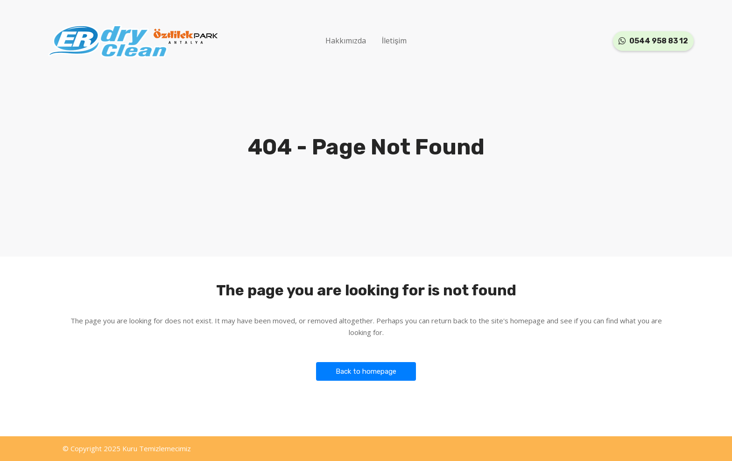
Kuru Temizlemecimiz (156, 448)
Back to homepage (366, 371)
